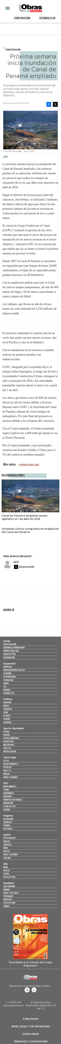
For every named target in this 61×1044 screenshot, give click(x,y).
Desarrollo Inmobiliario (14, 647)
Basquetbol (8, 741)
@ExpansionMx (26, 566)
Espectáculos (9, 837)
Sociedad (7, 722)
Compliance (30, 1034)
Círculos (7, 844)
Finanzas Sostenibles (12, 799)
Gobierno (7, 702)
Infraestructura (11, 650)
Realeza (6, 841)
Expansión (9, 663)
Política (7, 699)
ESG (4, 686)
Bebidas (6, 889)
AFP (16, 562)
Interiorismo (9, 657)
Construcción (22, 18)
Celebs (6, 873)
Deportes (7, 767)
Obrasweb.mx (34, 989)
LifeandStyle (8, 693)
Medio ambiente (9, 786)
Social (6, 789)
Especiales (8, 828)
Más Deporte (8, 744)
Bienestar (7, 899)
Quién (6, 834)
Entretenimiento (10, 763)
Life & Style (9, 757)
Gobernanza (8, 793)
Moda (5, 847)
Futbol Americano (11, 738)
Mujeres (6, 689)
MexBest (8, 883)
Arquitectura (9, 654)
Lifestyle (7, 748)
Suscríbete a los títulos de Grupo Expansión (30, 964)
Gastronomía (9, 886)
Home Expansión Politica (14, 670)
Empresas (7, 666)
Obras (6, 641)
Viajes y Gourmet (10, 777)
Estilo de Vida (9, 902)
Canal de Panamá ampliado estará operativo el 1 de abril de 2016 (24, 517)
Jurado (6, 906)
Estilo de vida (9, 876)
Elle (5, 864)
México (6, 705)
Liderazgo (7, 822)
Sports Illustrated (13, 728)
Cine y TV (7, 770)
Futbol (6, 731)
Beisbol (6, 734)
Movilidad (7, 796)
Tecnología (8, 680)
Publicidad (30, 1018)
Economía (7, 673)
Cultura (7, 857)
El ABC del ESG (9, 806)
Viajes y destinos (10, 892)
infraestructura (30, 464)
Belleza (6, 851)
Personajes (8, 896)
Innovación (8, 802)
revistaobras (27, 989)
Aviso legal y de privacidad (30, 1026)
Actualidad (8, 818)
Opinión (6, 718)
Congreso (7, 709)
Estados (7, 715)
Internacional (9, 676)
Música (6, 773)
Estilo (6, 760)
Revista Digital (9, 751)
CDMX (5, 712)
